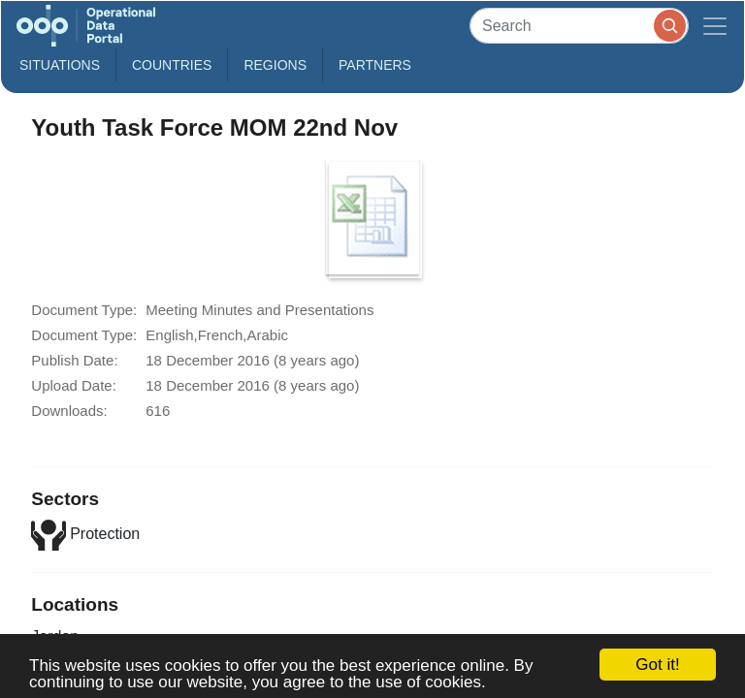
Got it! (657, 664)
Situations (59, 65)
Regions (275, 65)
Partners (375, 65)
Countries (171, 65)
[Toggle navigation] (715, 26)
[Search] (579, 26)
